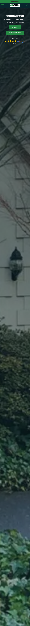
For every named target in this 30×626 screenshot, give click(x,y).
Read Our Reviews (15, 41)
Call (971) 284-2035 (15, 1)
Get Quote (15, 27)
